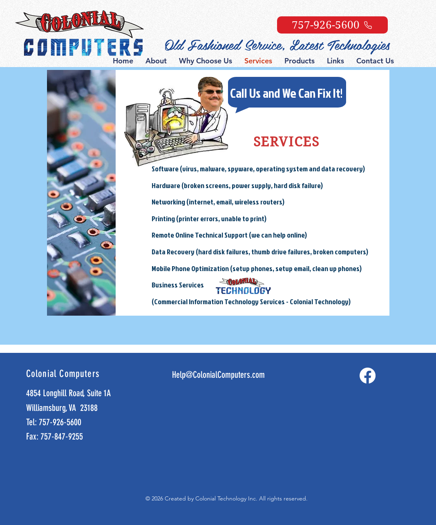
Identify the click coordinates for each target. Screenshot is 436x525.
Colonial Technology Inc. (227, 498)
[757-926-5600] (332, 25)
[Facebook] (368, 376)
